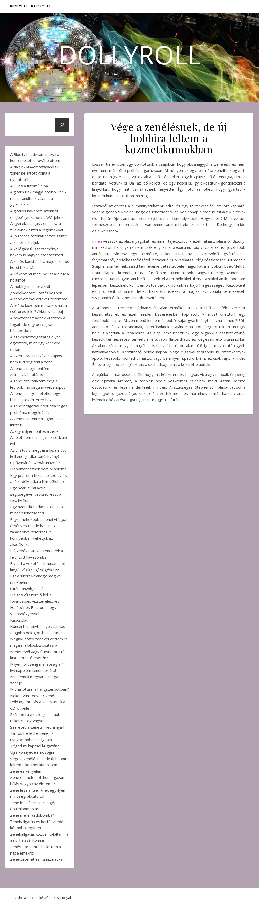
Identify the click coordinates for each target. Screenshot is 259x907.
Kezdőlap (19, 6)
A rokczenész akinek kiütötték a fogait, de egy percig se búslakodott (37, 324)
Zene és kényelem (26, 771)
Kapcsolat (41, 6)
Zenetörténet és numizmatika (36, 859)
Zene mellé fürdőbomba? (32, 815)
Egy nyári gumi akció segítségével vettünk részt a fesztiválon (35, 494)
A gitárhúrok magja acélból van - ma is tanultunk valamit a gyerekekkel (38, 198)
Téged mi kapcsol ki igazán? (34, 745)
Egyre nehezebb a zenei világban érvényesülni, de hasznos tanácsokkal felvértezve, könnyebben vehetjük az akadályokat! (39, 532)
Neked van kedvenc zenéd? (34, 695)
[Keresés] (62, 125)
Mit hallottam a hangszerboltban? (39, 689)
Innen (97, 241)
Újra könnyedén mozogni (32, 752)
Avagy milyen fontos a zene (34, 431)
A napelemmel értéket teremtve (38, 298)
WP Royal (63, 897)
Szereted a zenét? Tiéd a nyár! (37, 727)
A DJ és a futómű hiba (29, 185)
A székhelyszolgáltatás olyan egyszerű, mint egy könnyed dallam (35, 343)
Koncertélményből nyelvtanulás (37, 626)
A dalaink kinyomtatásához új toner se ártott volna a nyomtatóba (35, 173)
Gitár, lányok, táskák (27, 588)
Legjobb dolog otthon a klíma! (36, 632)
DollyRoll (130, 54)
